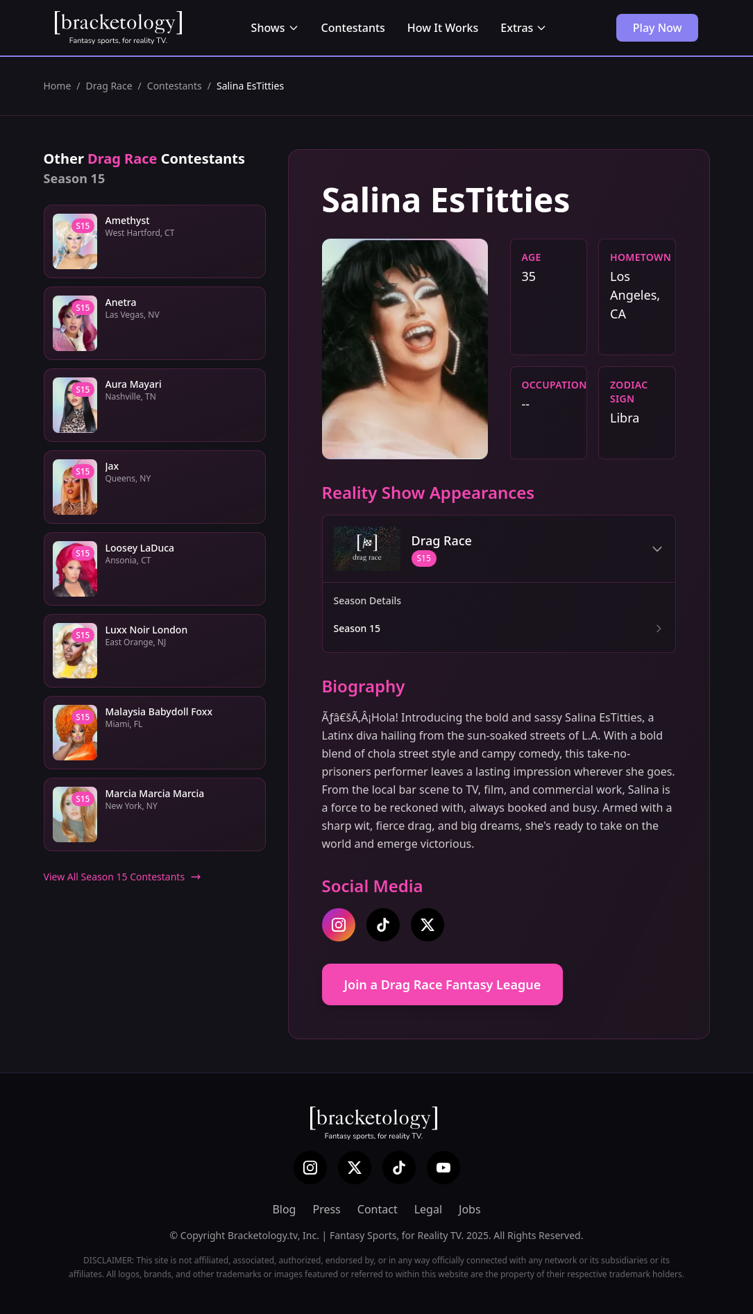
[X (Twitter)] (354, 1167)
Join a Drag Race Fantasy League (442, 984)
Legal (428, 1209)
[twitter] (427, 924)
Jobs (470, 1209)
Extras (523, 27)
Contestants (353, 27)
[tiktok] (383, 924)
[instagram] (338, 924)
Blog (284, 1209)
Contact (377, 1209)
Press (326, 1209)
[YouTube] (443, 1167)
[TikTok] (399, 1167)
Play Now (657, 27)
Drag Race (109, 85)
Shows (275, 27)
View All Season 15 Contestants (123, 876)
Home (57, 85)
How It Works (442, 27)
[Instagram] (310, 1167)
